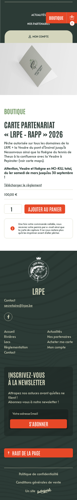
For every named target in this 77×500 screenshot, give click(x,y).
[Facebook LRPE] (8, 317)
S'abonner (38, 423)
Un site (38, 491)
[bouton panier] (72, 17)
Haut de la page (23, 453)
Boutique (56, 17)
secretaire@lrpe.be (18, 305)
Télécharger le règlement (23, 185)
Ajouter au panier (44, 209)
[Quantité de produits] (13, 209)
